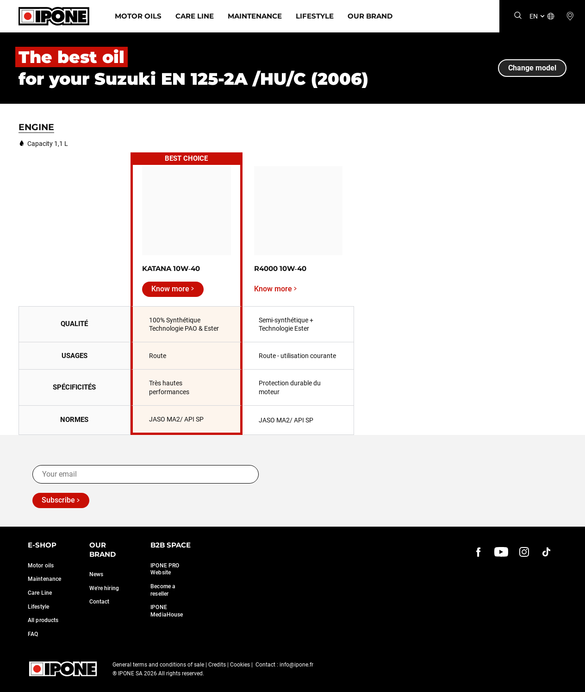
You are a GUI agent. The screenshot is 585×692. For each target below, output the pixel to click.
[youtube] (501, 552)
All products (43, 620)
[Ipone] (54, 16)
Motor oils (41, 565)
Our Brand (370, 16)
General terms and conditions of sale (158, 664)
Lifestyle (315, 16)
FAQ (33, 634)
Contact (99, 601)
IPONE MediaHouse (166, 611)
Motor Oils (138, 16)
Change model (532, 67)
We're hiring (104, 588)
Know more (170, 288)
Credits (217, 664)
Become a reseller (162, 590)
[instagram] (524, 552)
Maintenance (255, 16)
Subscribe (58, 500)
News (96, 574)
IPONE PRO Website (164, 569)
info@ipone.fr (296, 664)
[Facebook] (478, 552)
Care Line (194, 16)
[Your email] (145, 474)
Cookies (240, 664)
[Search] (518, 16)
